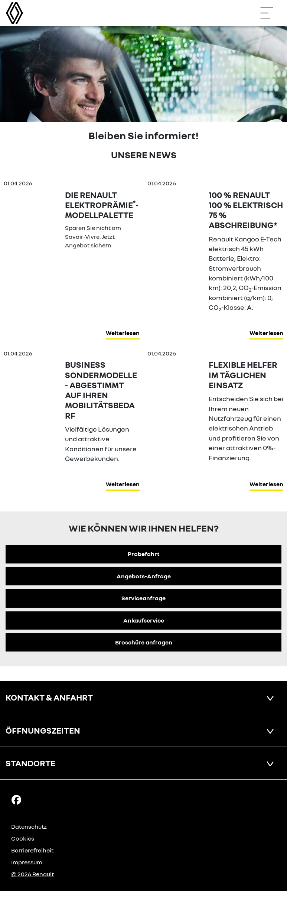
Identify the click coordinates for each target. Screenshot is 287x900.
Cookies (22, 838)
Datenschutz (29, 826)
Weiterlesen (123, 333)
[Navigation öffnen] (270, 13)
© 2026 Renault (32, 874)
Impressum (26, 862)
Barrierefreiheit (32, 850)
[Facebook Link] (16, 799)
